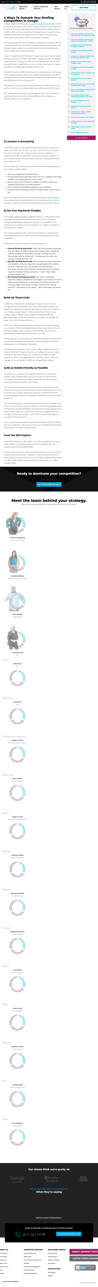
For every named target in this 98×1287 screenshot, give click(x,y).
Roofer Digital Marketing (79, 132)
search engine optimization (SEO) (43, 24)
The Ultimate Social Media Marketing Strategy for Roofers (81, 95)
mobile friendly (18, 406)
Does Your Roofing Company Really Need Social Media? (83, 90)
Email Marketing (29, 1273)
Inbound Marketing (30, 1256)
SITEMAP (82, 1286)
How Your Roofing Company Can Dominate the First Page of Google (83, 34)
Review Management (31, 1276)
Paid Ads (27, 1266)
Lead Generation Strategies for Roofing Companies (81, 45)
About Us (66, 8)
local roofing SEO (54, 200)
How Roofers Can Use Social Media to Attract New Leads (83, 84)
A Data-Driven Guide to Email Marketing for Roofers (81, 112)
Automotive (52, 1266)
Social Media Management (33, 1270)
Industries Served (23, 8)
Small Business (53, 1260)
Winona (50, 1279)
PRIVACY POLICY (91, 1286)
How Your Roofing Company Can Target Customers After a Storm (82, 40)
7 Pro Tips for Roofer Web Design (82, 117)
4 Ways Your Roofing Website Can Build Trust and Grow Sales (82, 56)
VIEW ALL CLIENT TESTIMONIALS (48, 1221)
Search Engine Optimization (33, 1263)
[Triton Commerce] (10, 9)
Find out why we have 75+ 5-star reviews (49, 1192)
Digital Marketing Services (41, 8)
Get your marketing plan (49, 487)
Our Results (57, 8)
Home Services (53, 1256)
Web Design (28, 1260)
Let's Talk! (84, 8)
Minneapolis (52, 1275)
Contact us (12, 460)
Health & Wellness (54, 1263)
